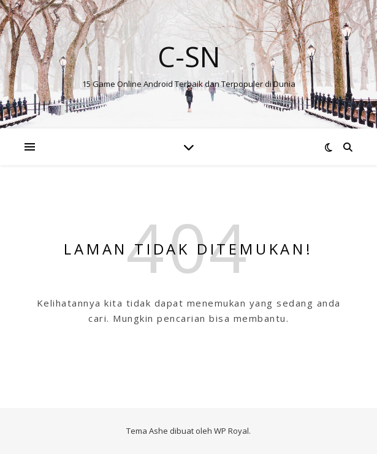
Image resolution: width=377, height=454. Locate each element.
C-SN (189, 56)
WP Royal (231, 430)
